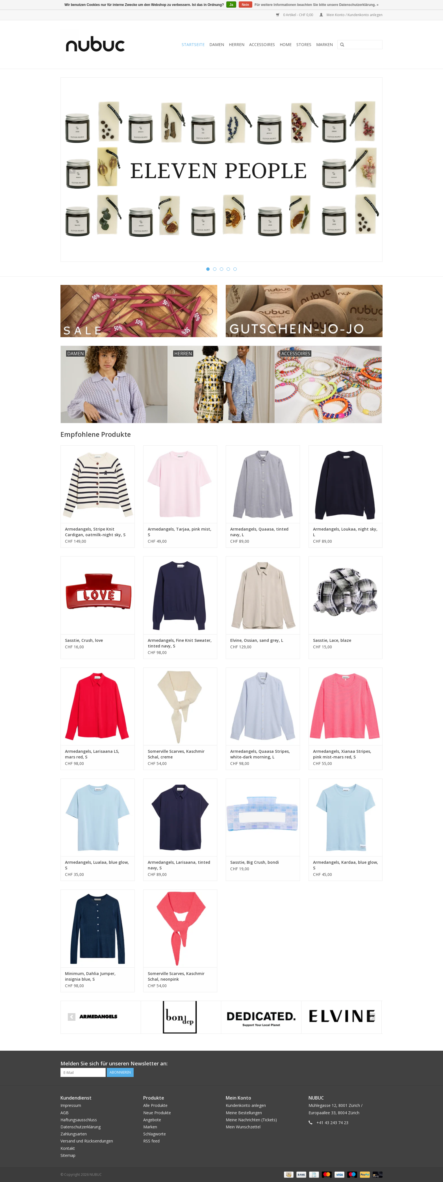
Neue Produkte (157, 1112)
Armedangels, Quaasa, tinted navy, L (259, 531)
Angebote (152, 1119)
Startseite (193, 44)
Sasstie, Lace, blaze (332, 640)
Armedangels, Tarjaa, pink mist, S (179, 531)
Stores (303, 44)
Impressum (70, 1105)
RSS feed (151, 1141)
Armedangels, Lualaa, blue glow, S (97, 865)
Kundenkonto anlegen (246, 1105)
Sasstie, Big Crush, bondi (254, 862)
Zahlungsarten (73, 1134)
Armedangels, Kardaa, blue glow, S (345, 865)
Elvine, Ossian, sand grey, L (256, 640)
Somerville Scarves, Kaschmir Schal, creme (176, 754)
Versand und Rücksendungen (86, 1141)
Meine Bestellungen (244, 1112)
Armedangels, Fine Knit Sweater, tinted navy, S (180, 643)
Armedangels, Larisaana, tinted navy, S (179, 865)
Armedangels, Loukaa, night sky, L (345, 531)
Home (286, 44)
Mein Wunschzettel (243, 1126)
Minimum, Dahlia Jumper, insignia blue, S (90, 976)
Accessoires (262, 44)
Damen (216, 44)
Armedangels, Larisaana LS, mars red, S (92, 754)
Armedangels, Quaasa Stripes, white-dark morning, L (260, 754)
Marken (324, 44)
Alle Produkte (155, 1105)
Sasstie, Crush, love (84, 640)
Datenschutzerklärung (80, 1126)
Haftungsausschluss (78, 1119)
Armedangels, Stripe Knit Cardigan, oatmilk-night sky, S (95, 531)
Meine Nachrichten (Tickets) (251, 1119)
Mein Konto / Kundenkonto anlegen (351, 14)
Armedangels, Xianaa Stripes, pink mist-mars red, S (342, 754)
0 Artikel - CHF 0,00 (295, 14)
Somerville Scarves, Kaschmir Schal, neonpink (176, 976)
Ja (231, 5)
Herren (236, 44)
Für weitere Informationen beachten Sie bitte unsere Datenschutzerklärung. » (317, 5)
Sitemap (67, 1155)
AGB (64, 1112)
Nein (245, 5)
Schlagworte (154, 1134)
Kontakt (67, 1148)
